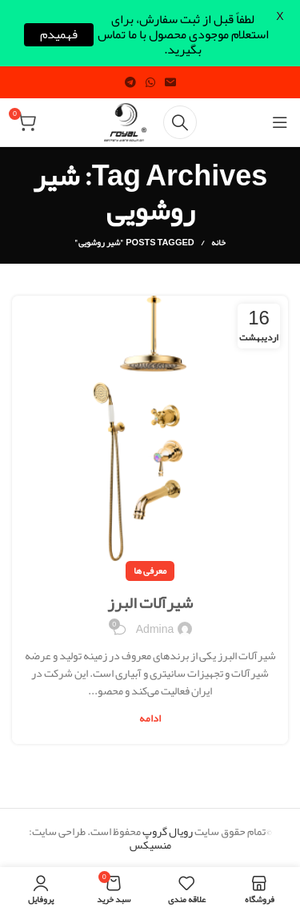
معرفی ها (150, 570)
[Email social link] (170, 82)
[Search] (180, 122)
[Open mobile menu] (280, 122)
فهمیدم (59, 34)
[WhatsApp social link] (150, 82)
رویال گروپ (167, 831)
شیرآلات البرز (150, 603)
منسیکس (150, 844)
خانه (218, 242)
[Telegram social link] (130, 82)
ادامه (150, 719)
